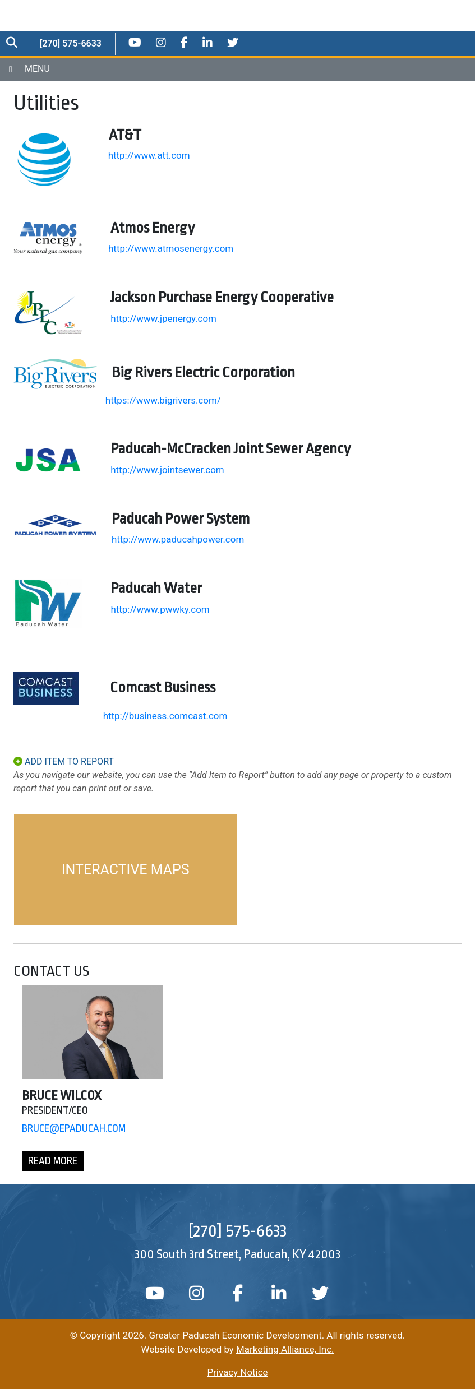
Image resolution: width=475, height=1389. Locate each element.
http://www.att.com (149, 155)
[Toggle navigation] (237, 69)
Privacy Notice (237, 1372)
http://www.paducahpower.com (178, 539)
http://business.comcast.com (165, 715)
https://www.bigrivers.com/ (163, 400)
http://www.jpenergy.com (163, 318)
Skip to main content (0, 9)
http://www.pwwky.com (159, 609)
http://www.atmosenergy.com (170, 248)
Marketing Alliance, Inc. (285, 1349)
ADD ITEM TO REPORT (63, 761)
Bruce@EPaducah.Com (74, 1128)
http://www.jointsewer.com (167, 469)
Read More (52, 1161)
